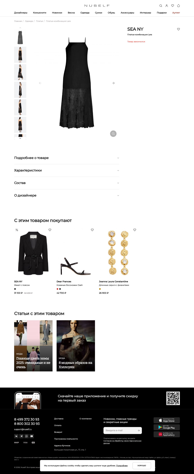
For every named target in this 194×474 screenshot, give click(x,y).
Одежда (84, 12)
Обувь (111, 12)
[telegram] (21, 436)
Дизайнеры (20, 12)
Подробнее (122, 465)
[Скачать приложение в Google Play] (167, 427)
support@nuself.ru (23, 429)
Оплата (57, 425)
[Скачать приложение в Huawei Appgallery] (167, 434)
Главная (18, 21)
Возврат (58, 432)
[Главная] (97, 6)
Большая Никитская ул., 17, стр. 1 (70, 450)
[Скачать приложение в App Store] (167, 420)
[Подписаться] (138, 430)
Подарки (162, 12)
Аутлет (176, 12)
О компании (85, 418)
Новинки (57, 12)
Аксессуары (127, 12)
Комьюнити (39, 12)
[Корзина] (178, 5)
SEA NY (135, 29)
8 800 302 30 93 (27, 424)
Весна (71, 12)
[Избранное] (172, 5)
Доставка (58, 418)
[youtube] (32, 436)
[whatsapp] (26, 436)
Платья (39, 21)
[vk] (16, 436)
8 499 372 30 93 (26, 419)
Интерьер (145, 12)
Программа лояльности (66, 439)
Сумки (98, 12)
